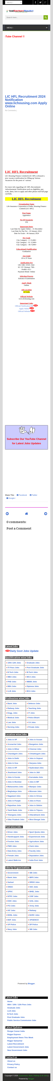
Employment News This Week (20, 1037)
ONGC (10, 887)
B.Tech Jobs (12, 1014)
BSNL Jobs (12, 915)
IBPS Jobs (33, 877)
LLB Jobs (11, 1011)
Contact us (12, 1067)
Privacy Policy (13, 1064)
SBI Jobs (33, 873)
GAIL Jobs (34, 901)
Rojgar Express (14, 1034)
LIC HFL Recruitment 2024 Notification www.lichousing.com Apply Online (26, 101)
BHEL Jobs (34, 891)
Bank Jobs (12, 877)
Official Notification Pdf (24, 306)
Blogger (31, 983)
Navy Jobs (12, 929)
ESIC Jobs (12, 901)
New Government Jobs (17, 1050)
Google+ (11, 498)
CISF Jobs (33, 896)
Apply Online (24, 309)
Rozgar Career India (16, 1031)
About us (11, 1061)
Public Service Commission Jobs (21, 1020)
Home (9, 1001)
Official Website (24, 311)
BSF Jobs (11, 920)
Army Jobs (34, 906)
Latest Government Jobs (18, 1047)
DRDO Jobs (34, 882)
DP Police (33, 924)
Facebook (22, 495)
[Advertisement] (26, 65)
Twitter (33, 495)
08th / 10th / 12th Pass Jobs (19, 1004)
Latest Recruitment (15, 1044)
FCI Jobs (11, 906)
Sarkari (10, 882)
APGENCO (34, 920)
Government (12, 873)
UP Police (11, 924)
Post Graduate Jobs (16, 1017)
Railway (32, 910)
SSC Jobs (33, 887)
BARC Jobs (34, 915)
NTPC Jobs (12, 896)
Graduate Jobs (13, 1008)
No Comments (10, 110)
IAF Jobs (11, 910)
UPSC (10, 891)
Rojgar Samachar (14, 1041)
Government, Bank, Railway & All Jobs (32, 1076)
